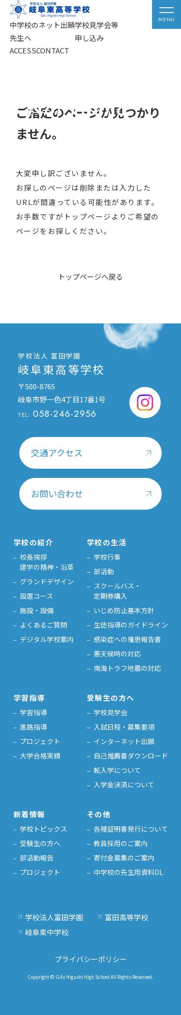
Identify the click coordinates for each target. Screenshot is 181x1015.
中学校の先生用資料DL (128, 872)
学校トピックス (43, 829)
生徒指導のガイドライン (131, 625)
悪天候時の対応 (117, 653)
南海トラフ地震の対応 (127, 668)
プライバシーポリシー (91, 959)
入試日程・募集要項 (124, 727)
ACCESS (23, 50)
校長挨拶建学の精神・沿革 (47, 562)
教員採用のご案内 (121, 843)
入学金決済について (124, 784)
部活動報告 (37, 857)
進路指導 (33, 727)
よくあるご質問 (43, 625)
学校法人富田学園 (54, 917)
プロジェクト (40, 741)
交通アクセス (57, 452)
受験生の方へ (40, 843)
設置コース (36, 596)
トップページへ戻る (90, 276)
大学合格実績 (40, 755)
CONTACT (52, 50)
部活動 (104, 571)
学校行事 (107, 557)
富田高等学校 (126, 917)
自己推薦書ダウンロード (131, 755)
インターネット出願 (124, 741)
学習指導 (33, 712)
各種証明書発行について (131, 829)
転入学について (117, 770)
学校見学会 (110, 712)
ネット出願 (57, 25)
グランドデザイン (47, 581)
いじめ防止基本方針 (124, 610)
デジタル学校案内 (47, 639)
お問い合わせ (57, 493)
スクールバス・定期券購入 (117, 591)
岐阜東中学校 (47, 932)
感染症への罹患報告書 (127, 639)
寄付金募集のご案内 (124, 857)
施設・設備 (37, 610)
